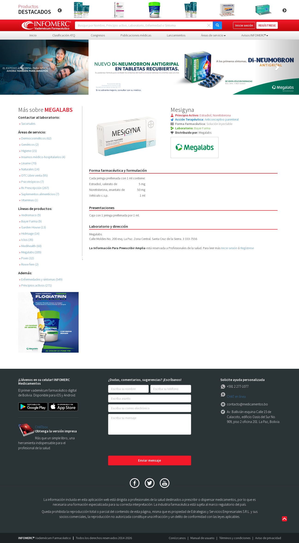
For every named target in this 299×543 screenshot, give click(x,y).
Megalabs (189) (30, 252)
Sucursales (27, 124)
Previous (59, 10)
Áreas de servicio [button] (213, 35)
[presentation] (143, 445)
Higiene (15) (28, 151)
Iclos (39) (26, 240)
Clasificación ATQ (63, 35)
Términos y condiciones (234, 538)
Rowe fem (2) (28, 264)
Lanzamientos (176, 35)
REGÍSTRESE (267, 25)
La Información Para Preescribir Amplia (117, 248)
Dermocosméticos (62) (35, 138)
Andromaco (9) (30, 215)
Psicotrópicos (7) (31, 182)
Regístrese (247, 248)
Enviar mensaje (149, 460)
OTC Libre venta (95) (33, 175)
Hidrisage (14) (29, 234)
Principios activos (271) (35, 285)
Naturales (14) (29, 169)
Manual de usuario (202, 538)
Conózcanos (177, 538)
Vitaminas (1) (28, 200)
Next (284, 10)
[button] (22, 67)
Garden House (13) (32, 227)
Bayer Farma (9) (30, 221)
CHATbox (41, 427)
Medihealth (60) (30, 246)
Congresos (98, 35)
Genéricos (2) (29, 145)
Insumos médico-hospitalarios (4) (42, 157)
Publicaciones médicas (136, 35)
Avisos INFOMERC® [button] (254, 35)
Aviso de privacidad (268, 538)
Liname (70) (27, 163)
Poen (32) (26, 258)
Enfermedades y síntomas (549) (40, 279)
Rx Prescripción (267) (34, 188)
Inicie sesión (229, 248)
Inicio (33, 35)
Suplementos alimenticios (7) (39, 194)
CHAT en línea (236, 396)
